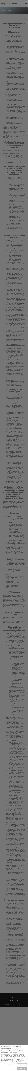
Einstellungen (11, 1064)
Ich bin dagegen (21, 1064)
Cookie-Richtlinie (16, 1062)
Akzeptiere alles (21, 1068)
